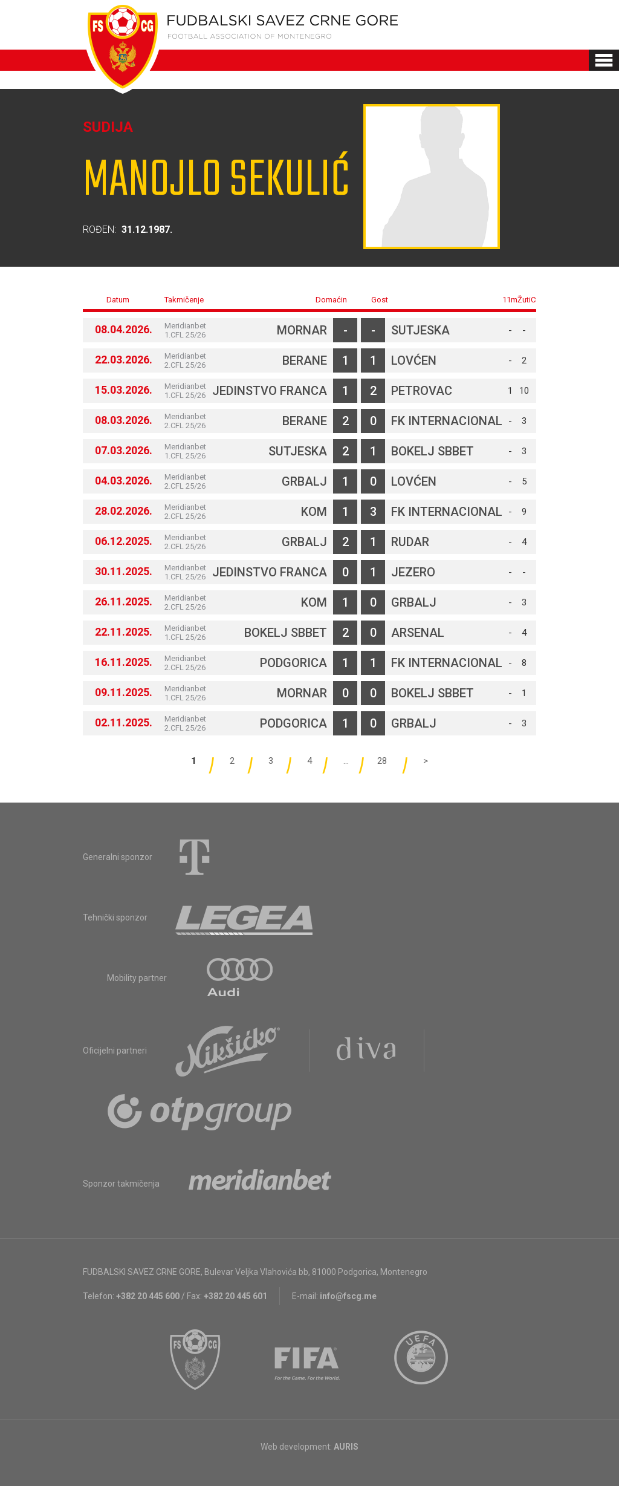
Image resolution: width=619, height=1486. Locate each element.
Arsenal (417, 632)
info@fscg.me (348, 1296)
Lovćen (413, 360)
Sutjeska (420, 330)
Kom (314, 511)
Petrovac (421, 390)
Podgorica (293, 663)
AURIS (346, 1447)
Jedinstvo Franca (269, 390)
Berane (304, 360)
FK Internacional (446, 421)
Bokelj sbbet (432, 451)
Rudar (410, 542)
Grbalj (304, 481)
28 (382, 760)
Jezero (413, 572)
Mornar (302, 330)
